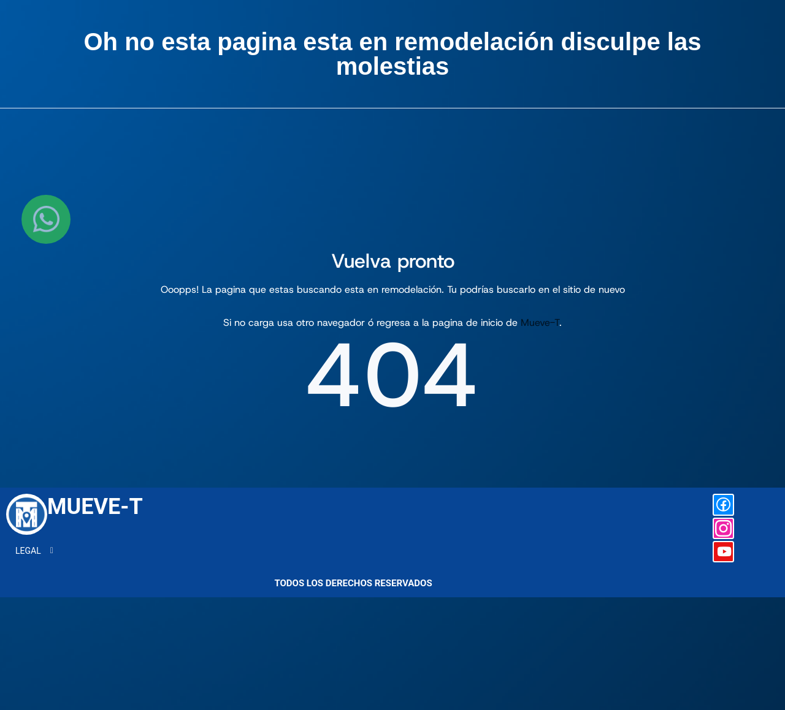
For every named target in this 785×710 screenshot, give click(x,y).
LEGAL (31, 583)
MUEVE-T (95, 539)
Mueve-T (540, 322)
